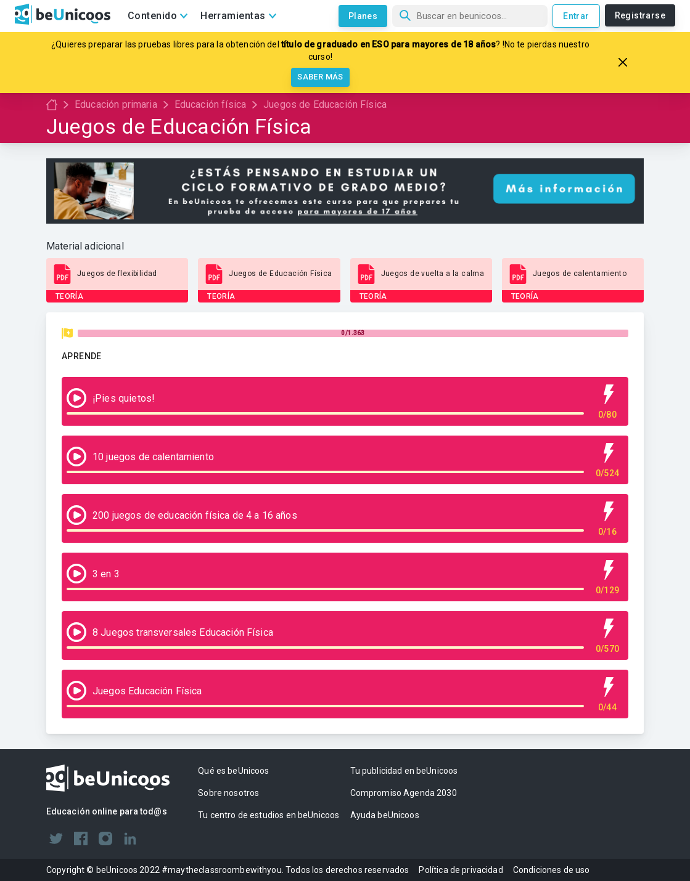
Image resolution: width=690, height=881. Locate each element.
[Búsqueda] (470, 16)
